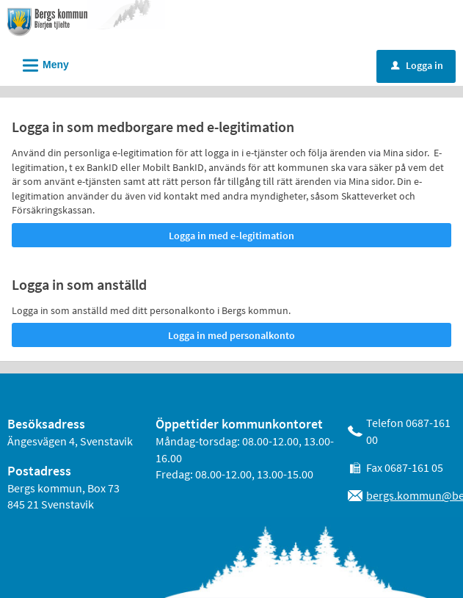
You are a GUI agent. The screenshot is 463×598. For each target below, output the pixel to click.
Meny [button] (41, 63)
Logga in (417, 65)
